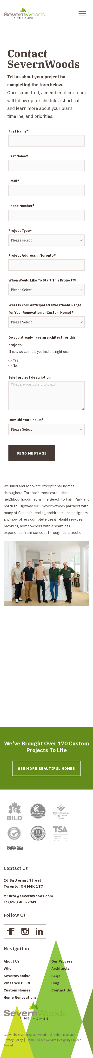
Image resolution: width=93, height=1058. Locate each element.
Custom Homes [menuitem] (17, 990)
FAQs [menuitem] (55, 975)
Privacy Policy (13, 1040)
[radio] (46, 360)
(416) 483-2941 (22, 902)
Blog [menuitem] (55, 983)
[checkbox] (46, 362)
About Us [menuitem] (12, 961)
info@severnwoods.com (31, 896)
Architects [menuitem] (60, 968)
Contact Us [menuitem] (61, 990)
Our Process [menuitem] (62, 961)
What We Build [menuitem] (17, 983)
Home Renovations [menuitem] (20, 997)
